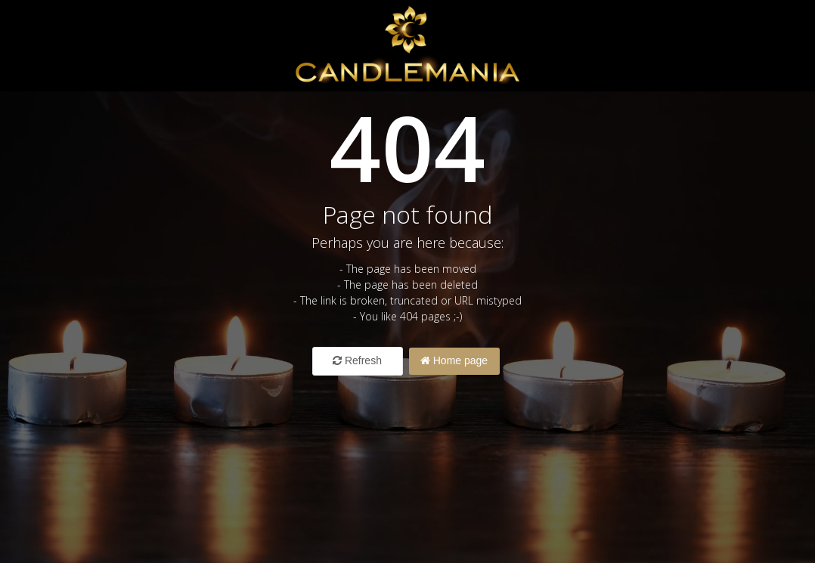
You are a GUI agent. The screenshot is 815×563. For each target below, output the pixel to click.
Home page (454, 360)
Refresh (357, 360)
